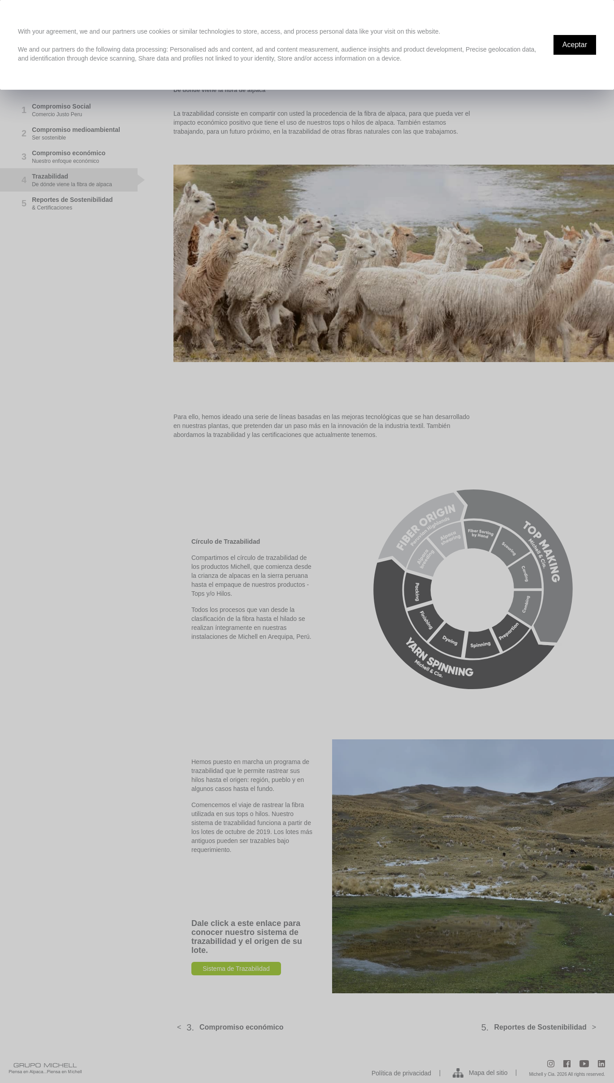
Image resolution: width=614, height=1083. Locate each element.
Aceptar (574, 44)
